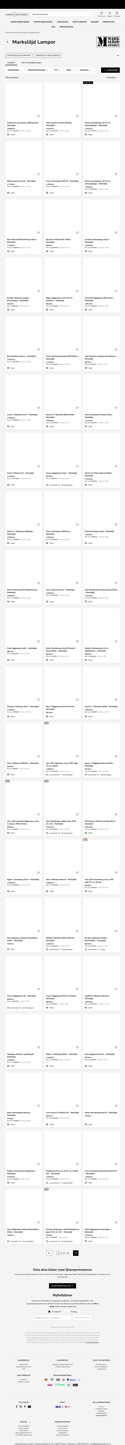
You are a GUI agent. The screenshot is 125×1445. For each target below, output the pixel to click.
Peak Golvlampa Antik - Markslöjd (99, 526)
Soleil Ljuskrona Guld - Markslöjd (21, 176)
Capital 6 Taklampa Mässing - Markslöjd (97, 992)
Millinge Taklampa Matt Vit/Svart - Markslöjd (61, 934)
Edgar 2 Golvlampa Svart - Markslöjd (23, 874)
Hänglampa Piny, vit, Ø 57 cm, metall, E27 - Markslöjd (62, 1167)
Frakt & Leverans (101, 1359)
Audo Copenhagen (62, 1421)
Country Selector (101, 1410)
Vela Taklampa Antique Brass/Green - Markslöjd (101, 352)
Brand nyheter (23, 1425)
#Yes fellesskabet (23, 1421)
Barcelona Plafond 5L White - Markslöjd (58, 235)
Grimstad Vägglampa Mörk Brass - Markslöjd (99, 294)
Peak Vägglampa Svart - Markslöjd (99, 1049)
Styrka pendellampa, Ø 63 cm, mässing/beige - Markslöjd (98, 177)
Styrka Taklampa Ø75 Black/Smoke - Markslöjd (22, 586)
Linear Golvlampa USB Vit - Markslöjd (62, 176)
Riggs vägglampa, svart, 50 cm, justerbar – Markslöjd (59, 294)
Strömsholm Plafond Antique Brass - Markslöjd (101, 817)
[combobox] (63, 9)
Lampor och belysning (12, 27)
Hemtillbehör (62, 1427)
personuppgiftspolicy (92, 1337)
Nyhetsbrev (23, 1374)
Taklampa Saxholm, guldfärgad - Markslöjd (21, 1050)
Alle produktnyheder (62, 1430)
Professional (66, 22)
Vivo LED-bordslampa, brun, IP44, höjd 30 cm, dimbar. (99, 875)
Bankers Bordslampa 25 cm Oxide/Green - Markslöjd (96, 644)
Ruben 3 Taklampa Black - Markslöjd (61, 1049)
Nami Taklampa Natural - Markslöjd (61, 874)
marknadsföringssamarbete (23, 1430)
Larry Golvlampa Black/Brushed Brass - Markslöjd (101, 1167)
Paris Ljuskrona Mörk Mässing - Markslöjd (59, 118)
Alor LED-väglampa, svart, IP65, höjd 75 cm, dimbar (62, 759)
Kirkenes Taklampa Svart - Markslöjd (22, 701)
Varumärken (23, 27)
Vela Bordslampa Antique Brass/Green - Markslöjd (101, 586)
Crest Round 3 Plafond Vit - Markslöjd (62, 1107)
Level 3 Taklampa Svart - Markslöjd (22, 409)
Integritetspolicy (101, 1408)
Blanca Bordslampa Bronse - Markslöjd (19, 1108)
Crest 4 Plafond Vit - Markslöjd (20, 468)
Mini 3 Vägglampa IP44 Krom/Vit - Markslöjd (60, 702)
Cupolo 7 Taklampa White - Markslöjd (101, 701)
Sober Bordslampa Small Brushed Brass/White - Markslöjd (60, 644)
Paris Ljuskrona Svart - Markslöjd (60, 584)
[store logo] (16, 9)
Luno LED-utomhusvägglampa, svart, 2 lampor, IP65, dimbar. (23, 817)
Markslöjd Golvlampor (18, 50)
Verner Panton (62, 1423)
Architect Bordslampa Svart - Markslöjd (97, 235)
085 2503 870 (23, 1359)
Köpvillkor (101, 1406)
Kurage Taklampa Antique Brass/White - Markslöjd (96, 934)
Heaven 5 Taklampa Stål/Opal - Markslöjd (20, 527)
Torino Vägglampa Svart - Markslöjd (61, 468)
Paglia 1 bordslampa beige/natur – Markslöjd (21, 1167)
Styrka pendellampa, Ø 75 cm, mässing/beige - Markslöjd (98, 118)
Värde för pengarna (62, 1425)
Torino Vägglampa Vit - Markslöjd (21, 991)
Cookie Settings (24, 1423)
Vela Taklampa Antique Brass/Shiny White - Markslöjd (22, 934)
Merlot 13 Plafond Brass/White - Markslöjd (99, 469)
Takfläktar (62, 17)
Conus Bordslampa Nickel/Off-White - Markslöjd (62, 352)
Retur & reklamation (101, 1361)
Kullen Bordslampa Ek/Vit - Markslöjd (101, 1107)
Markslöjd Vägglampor (48, 50)
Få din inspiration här (61, 1281)
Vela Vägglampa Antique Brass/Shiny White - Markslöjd (23, 1225)
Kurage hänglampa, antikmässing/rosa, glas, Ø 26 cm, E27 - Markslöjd (62, 1225)
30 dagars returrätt (24, 1377)
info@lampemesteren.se (23, 1361)
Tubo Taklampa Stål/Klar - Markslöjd (22, 758)
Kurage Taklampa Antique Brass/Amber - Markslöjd (18, 294)
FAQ (23, 1364)
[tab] (14, 65)
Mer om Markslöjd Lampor (31, 57)
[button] (38, 111)
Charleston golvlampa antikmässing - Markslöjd (23, 118)
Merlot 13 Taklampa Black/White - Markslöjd (61, 410)
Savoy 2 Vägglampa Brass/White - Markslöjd (99, 759)
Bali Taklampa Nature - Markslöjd (21, 351)
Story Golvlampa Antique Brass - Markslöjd (99, 410)
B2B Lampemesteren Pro (23, 1427)
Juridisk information (101, 1404)
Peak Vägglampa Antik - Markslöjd (22, 643)
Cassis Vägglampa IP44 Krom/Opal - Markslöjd (61, 992)
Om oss (101, 1401)
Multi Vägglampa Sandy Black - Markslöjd (98, 1225)
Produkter (11, 57)
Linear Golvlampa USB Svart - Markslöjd (59, 527)
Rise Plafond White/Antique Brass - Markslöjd (22, 235)
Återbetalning (101, 1364)
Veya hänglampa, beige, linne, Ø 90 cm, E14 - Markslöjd (61, 817)
